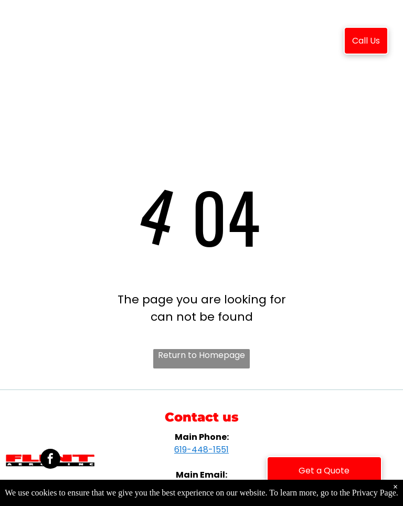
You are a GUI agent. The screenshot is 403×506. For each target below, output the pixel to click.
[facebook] (50, 460)
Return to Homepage (201, 355)
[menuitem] (130, 42)
